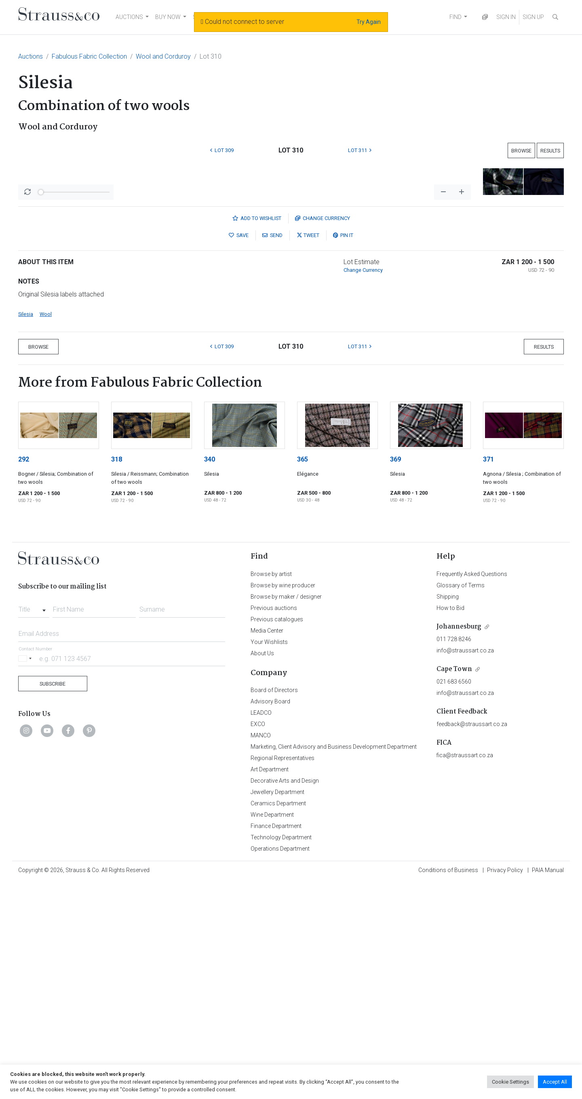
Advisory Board (270, 918)
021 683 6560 (453, 898)
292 (23, 676)
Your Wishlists (269, 858)
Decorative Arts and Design (285, 997)
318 (116, 676)
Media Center (267, 847)
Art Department (270, 986)
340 (209, 676)
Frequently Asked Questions (471, 791)
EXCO (258, 941)
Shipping (447, 813)
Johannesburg (458, 844)
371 (488, 676)
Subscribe (52, 901)
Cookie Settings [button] (510, 1082)
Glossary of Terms (460, 802)
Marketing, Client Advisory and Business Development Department (334, 963)
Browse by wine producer (283, 802)
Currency (322, 435)
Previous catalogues (277, 836)
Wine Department (272, 1031)
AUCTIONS (129, 17)
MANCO (261, 952)
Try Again (368, 22)
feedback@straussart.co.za (471, 941)
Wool (46, 531)
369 (395, 676)
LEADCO (261, 929)
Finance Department (276, 1043)
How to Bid (450, 825)
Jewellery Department (277, 1009)
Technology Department (281, 1054)
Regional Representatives (282, 975)
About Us (262, 870)
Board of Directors (274, 907)
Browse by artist (271, 791)
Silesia (25, 531)
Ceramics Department (278, 1020)
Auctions (30, 56)
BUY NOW (168, 17)
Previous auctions (274, 825)
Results (550, 151)
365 (302, 676)
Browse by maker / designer (286, 813)
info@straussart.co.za (465, 867)
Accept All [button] (555, 1082)
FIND (455, 17)
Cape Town (454, 886)
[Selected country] (26, 875)
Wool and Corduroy (163, 56)
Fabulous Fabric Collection (89, 56)
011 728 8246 (453, 856)
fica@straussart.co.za (464, 972)
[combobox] (33, 823)
